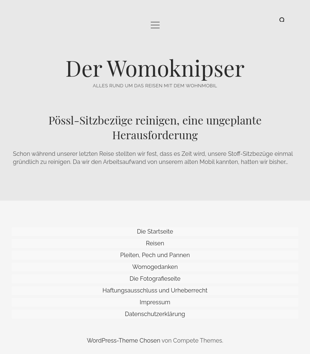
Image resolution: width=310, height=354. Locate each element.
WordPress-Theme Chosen (123, 340)
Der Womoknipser (155, 67)
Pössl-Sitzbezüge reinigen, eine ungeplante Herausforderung (154, 127)
